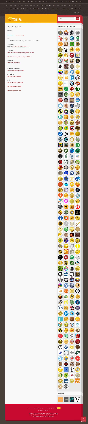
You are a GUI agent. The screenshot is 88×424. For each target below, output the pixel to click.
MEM (22, 8)
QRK (38, 8)
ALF (28, 1)
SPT (46, 8)
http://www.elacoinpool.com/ (14, 86)
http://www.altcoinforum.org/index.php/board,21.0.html (20, 52)
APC (40, 1)
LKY (14, 8)
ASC (47, 1)
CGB (30, 5)
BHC (69, 1)
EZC (58, 5)
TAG (53, 8)
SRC (49, 8)
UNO (64, 8)
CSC (38, 5)
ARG (43, 1)
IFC (7, 8)
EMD (54, 5)
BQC (77, 1)
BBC (55, 1)
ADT (24, 1)
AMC (32, 1)
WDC (68, 8)
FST (69, 5)
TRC (60, 8)
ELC (50, 5)
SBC (42, 8)
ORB (34, 8)
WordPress (32, 408)
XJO (72, 8)
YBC (80, 8)
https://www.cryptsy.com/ (13, 62)
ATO (51, 1)
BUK (11, 5)
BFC (66, 1)
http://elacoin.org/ (19, 35)
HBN (80, 5)
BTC (13, 1)
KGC (11, 8)
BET (62, 1)
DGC (42, 5)
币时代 (14, 20)
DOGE (46, 5)
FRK (65, 5)
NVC (30, 8)
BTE (81, 1)
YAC (76, 8)
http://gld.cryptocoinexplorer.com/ (15, 70)
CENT (26, 5)
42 (6, 1)
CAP (15, 5)
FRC (62, 5)
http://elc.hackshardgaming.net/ (15, 82)
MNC (26, 8)
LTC (17, 1)
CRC (34, 5)
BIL (73, 1)
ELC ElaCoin (14, 26)
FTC (72, 5)
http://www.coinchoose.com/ (14, 76)
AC (9, 1)
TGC (57, 8)
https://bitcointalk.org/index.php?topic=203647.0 (19, 56)
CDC (22, 5)
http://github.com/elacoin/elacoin (21, 46)
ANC (36, 1)
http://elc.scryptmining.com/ (14, 90)
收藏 (78, 12)
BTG (7, 5)
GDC (76, 5)
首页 (75, 12)
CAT (19, 5)
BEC (58, 1)
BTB (20, 1)
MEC (18, 8)
